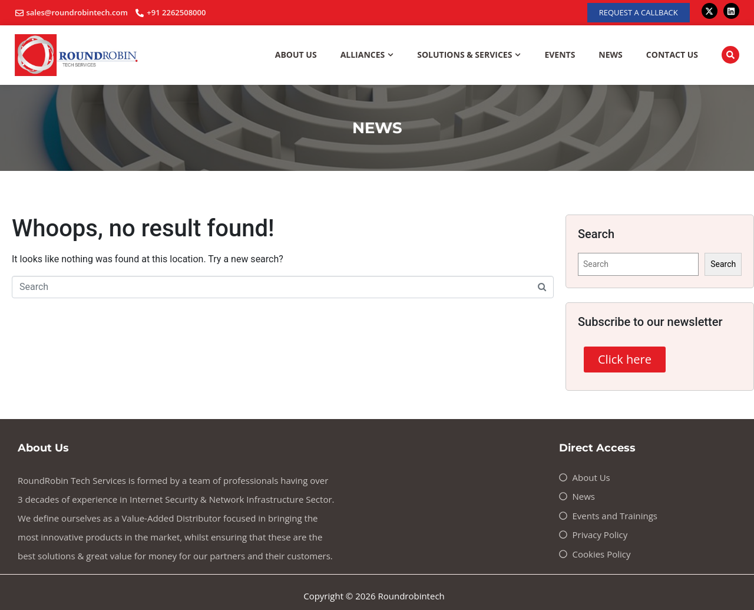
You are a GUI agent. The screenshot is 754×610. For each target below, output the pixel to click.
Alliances (367, 54)
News (610, 54)
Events (559, 54)
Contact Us (672, 54)
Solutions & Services (469, 54)
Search (723, 264)
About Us (296, 54)
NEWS (377, 127)
